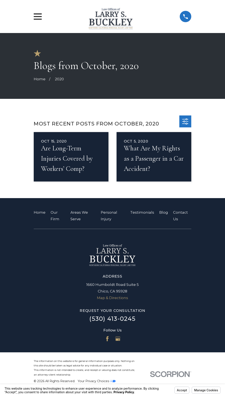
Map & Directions (112, 298)
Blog (163, 212)
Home (39, 212)
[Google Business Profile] (117, 338)
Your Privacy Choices (96, 381)
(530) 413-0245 (112, 318)
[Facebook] (107, 338)
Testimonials (142, 212)
